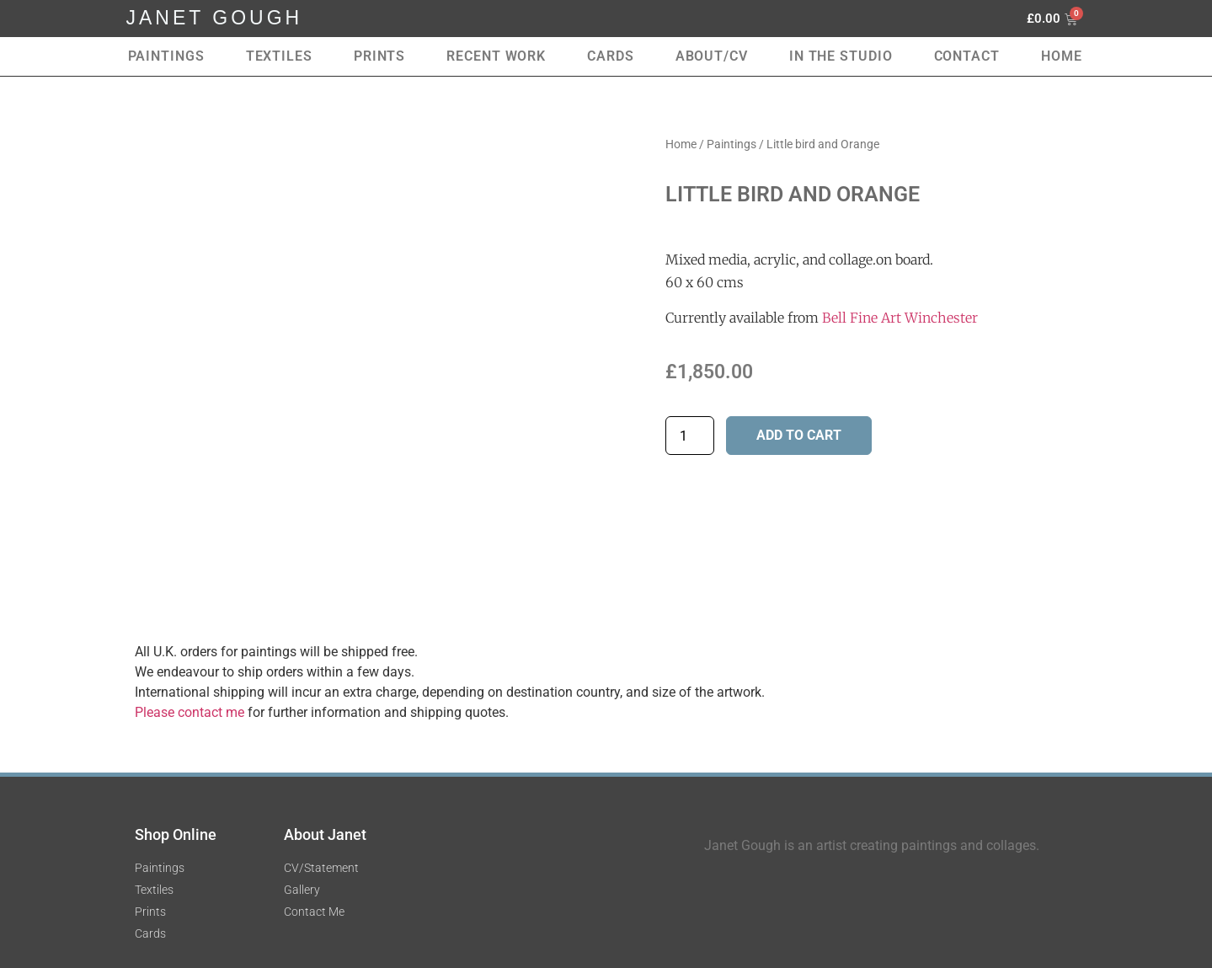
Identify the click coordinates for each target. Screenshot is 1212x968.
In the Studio (841, 56)
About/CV (711, 56)
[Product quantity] (689, 435)
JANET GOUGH (214, 18)
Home (1061, 56)
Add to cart (798, 435)
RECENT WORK (496, 56)
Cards (610, 56)
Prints (379, 56)
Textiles (279, 56)
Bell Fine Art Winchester (900, 317)
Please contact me (189, 712)
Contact (967, 56)
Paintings (166, 56)
